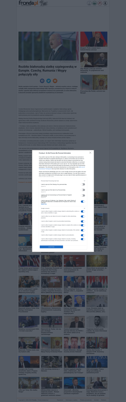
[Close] (90, 153)
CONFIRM (51, 247)
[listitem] (63, 181)
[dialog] (63, 201)
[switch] (83, 184)
